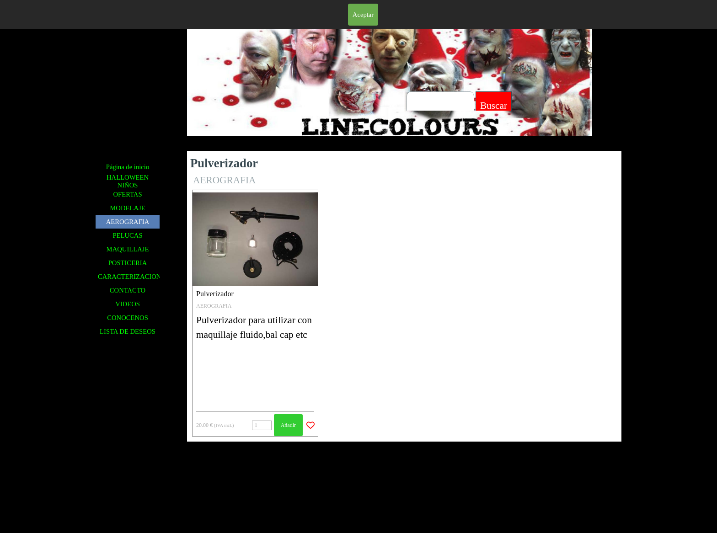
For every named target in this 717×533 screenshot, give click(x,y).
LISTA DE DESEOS (127, 331)
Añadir (288, 425)
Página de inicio (127, 167)
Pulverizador (215, 294)
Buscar (493, 105)
